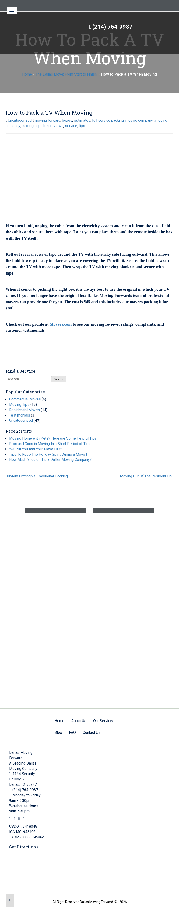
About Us (78, 721)
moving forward (47, 120)
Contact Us (91, 732)
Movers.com (61, 324)
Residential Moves (24, 410)
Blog (58, 732)
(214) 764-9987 (112, 27)
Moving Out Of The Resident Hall (146, 476)
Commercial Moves (25, 399)
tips (82, 126)
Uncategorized (20, 120)
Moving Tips (19, 404)
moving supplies (35, 126)
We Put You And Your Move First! (36, 449)
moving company (139, 120)
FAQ (72, 732)
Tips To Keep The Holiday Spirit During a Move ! (48, 454)
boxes (67, 120)
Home (27, 74)
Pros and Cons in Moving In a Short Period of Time (50, 443)
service (71, 126)
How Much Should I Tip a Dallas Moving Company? (50, 459)
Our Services (103, 721)
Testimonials (19, 415)
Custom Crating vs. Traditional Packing (37, 476)
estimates (82, 120)
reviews (56, 126)
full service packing (108, 120)
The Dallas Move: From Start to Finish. (66, 74)
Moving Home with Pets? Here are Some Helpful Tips (53, 438)
